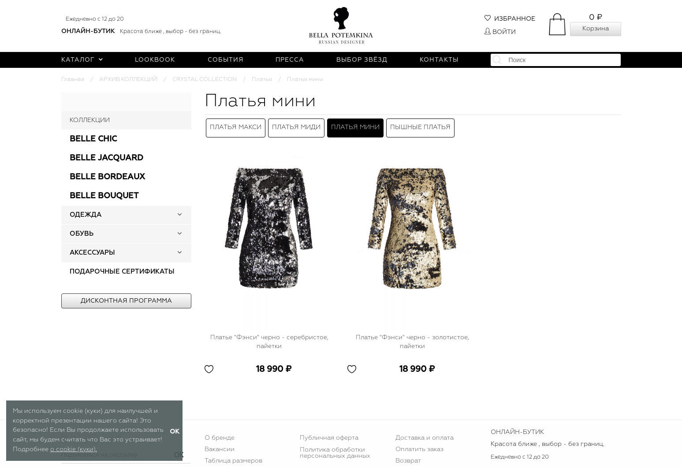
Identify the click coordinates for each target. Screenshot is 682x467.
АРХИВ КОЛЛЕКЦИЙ (128, 79)
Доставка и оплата (424, 434)
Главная (72, 79)
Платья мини (355, 125)
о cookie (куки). (73, 449)
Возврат (408, 456)
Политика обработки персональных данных (335, 448)
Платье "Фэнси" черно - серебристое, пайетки (269, 337)
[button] (179, 215)
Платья (262, 79)
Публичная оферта (329, 434)
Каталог (82, 60)
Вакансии (220, 445)
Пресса (290, 60)
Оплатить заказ (419, 445)
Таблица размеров (233, 456)
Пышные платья (420, 125)
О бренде (220, 434)
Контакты (439, 60)
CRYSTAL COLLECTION (204, 79)
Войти (500, 32)
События (225, 60)
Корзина (595, 29)
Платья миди (296, 125)
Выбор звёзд (362, 60)
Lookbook (155, 60)
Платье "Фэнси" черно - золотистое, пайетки (412, 337)
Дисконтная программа (126, 301)
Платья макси (235, 125)
